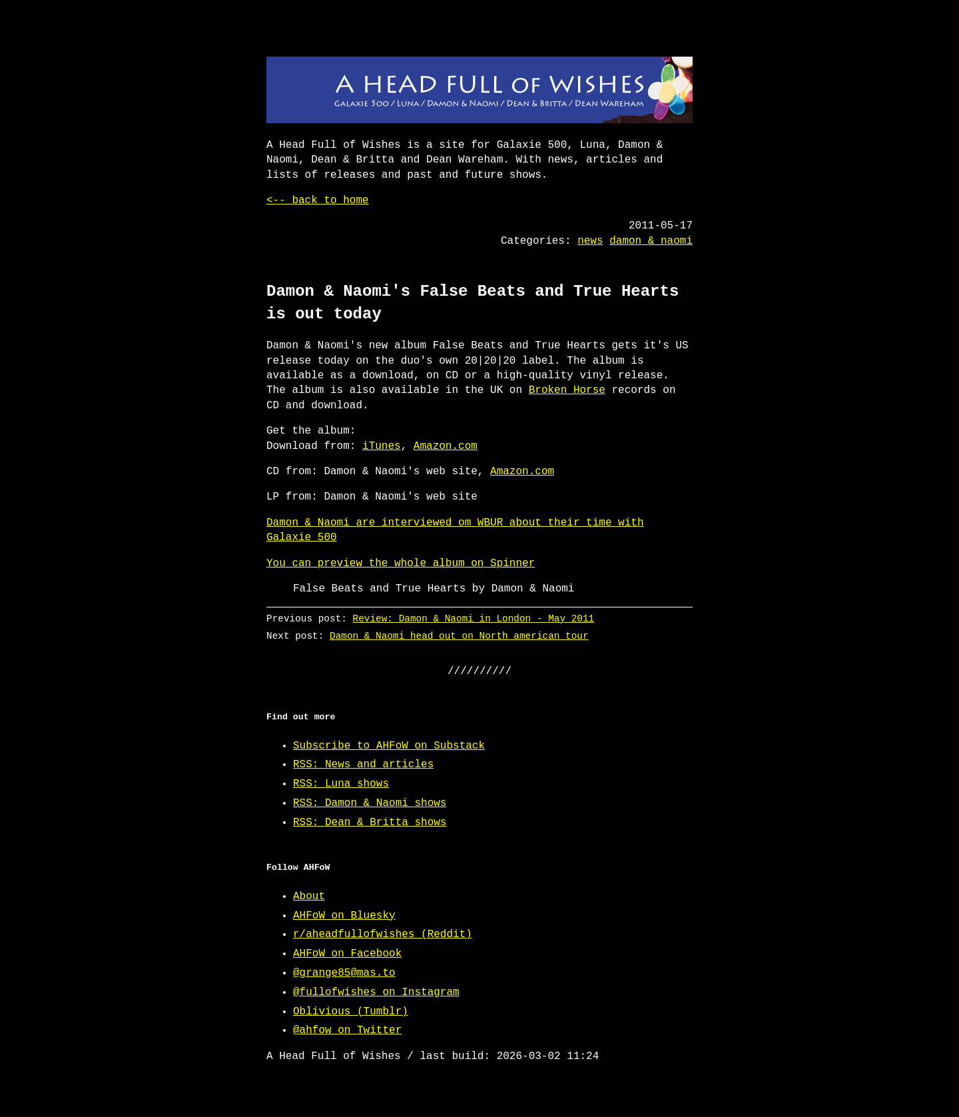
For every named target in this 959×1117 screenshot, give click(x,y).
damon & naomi (651, 241)
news (590, 241)
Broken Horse (567, 390)
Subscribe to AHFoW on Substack (389, 746)
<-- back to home (317, 200)
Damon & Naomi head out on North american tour (459, 635)
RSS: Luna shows (341, 784)
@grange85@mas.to (344, 973)
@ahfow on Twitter (347, 1030)
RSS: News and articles (363, 764)
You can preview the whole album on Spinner (400, 563)
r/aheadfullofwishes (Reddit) (382, 934)
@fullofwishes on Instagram (376, 992)
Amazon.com (446, 446)
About (309, 896)
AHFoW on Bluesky (344, 916)
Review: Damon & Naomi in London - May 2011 (474, 618)
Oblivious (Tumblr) (350, 1011)
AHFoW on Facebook (347, 953)
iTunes (381, 446)
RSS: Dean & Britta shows (369, 822)
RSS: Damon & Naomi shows (369, 803)
